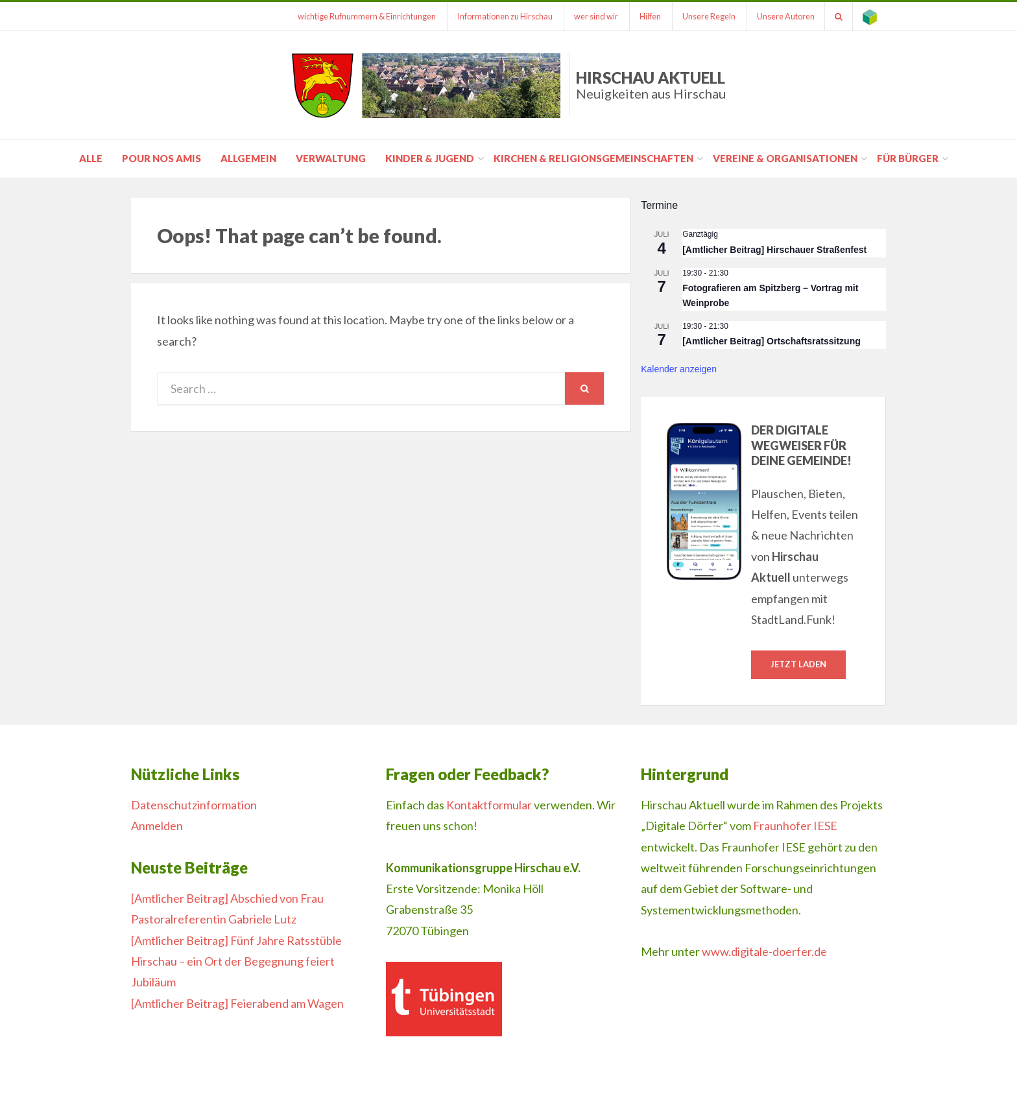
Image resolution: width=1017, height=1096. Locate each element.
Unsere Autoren (786, 16)
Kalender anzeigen (679, 369)
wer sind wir (596, 16)
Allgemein (248, 158)
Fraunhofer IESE (795, 825)
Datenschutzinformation (194, 805)
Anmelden (157, 825)
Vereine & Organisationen (785, 158)
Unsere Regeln (709, 16)
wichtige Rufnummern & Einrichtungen (367, 16)
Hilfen (650, 16)
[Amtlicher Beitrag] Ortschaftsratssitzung (771, 341)
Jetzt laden (798, 664)
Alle (90, 158)
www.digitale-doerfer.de (764, 951)
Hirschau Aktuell (651, 84)
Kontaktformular (489, 805)
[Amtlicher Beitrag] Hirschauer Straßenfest (774, 249)
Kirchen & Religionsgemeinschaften (593, 158)
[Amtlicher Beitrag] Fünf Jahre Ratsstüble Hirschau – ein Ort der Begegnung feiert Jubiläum (236, 961)
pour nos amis (161, 158)
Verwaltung (331, 158)
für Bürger (908, 158)
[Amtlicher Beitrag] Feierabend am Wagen (237, 1003)
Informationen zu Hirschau (505, 16)
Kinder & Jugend (429, 158)
